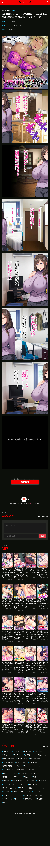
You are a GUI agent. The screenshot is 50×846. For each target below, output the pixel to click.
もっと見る (44, 747)
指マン (28, 795)
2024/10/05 (13, 29)
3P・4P (37, 766)
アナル (17, 777)
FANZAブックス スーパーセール (14, 784)
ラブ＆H (33, 762)
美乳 (27, 777)
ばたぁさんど (13, 21)
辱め (6, 780)
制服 (20, 769)
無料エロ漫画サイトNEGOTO (27, 813)
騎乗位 (30, 769)
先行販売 (41, 799)
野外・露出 (17, 780)
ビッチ (7, 802)
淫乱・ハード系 (9, 773)
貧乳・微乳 (35, 758)
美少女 (42, 755)
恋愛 (36, 777)
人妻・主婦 (8, 758)
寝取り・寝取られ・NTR (12, 766)
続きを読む (25, 482)
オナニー (37, 791)
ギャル (7, 795)
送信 (42, 536)
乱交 (15, 791)
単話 (6, 751)
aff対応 (17, 751)
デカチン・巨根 (9, 788)
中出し (7, 755)
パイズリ (29, 780)
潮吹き (7, 777)
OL (41, 788)
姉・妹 (34, 773)
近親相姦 (33, 784)
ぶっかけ (41, 780)
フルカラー (12, 25)
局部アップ (29, 799)
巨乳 (27, 751)
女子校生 (30, 755)
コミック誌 (8, 762)
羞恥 (32, 788)
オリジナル (21, 762)
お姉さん (39, 795)
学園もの (23, 773)
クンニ (22, 788)
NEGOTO (25, 2)
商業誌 (13, 11)
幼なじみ (25, 791)
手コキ (17, 795)
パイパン (7, 799)
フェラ (18, 755)
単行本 (19, 25)
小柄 (18, 799)
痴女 (6, 791)
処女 (27, 766)
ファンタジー (9, 769)
